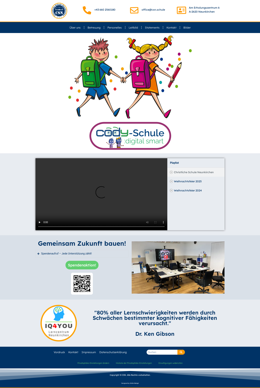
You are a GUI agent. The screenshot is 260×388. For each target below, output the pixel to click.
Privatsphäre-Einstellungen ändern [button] (93, 363)
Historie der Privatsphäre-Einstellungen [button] (134, 363)
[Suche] (181, 352)
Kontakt (171, 27)
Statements (152, 27)
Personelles (114, 27)
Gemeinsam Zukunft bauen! (82, 243)
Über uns (75, 27)
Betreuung (94, 27)
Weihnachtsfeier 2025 (188, 181)
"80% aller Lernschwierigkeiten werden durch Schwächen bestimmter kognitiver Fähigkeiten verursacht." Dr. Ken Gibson (155, 323)
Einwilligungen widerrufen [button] (171, 363)
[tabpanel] (101, 194)
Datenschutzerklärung (113, 352)
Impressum (89, 352)
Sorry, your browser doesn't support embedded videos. (101, 194)
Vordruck (59, 352)
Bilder (187, 27)
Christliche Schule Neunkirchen (194, 172)
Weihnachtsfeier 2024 (188, 190)
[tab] (196, 172)
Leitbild (133, 27)
